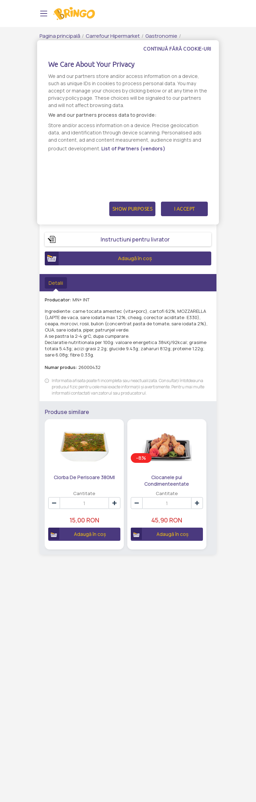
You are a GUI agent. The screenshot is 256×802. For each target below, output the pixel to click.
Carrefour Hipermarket (113, 35)
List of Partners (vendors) (133, 148)
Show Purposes (132, 209)
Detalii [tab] (56, 283)
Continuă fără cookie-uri (177, 49)
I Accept (184, 209)
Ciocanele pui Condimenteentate (158, 480)
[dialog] (128, 132)
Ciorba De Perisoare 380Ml (81, 477)
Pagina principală (60, 35)
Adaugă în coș (98, 258)
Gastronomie (161, 35)
